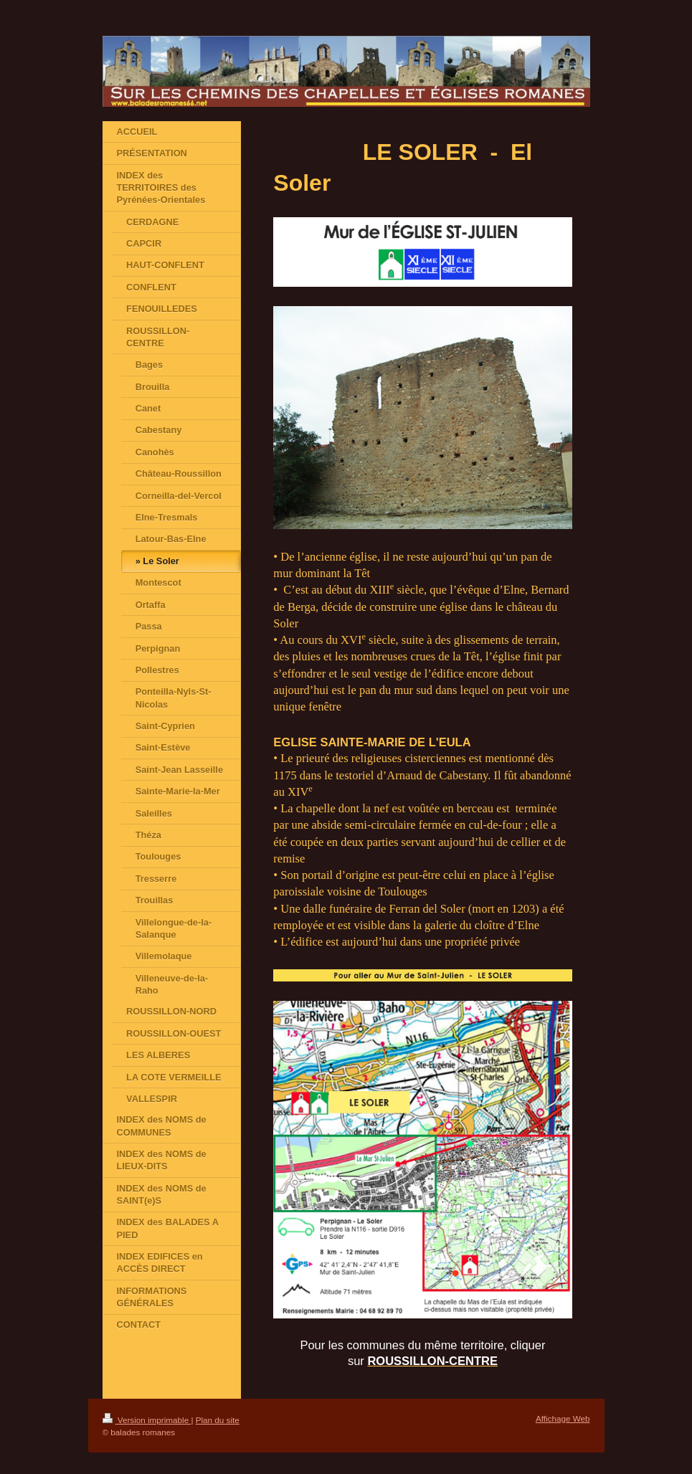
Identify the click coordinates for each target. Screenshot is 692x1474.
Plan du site (218, 1420)
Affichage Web (563, 1418)
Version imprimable (147, 1420)
